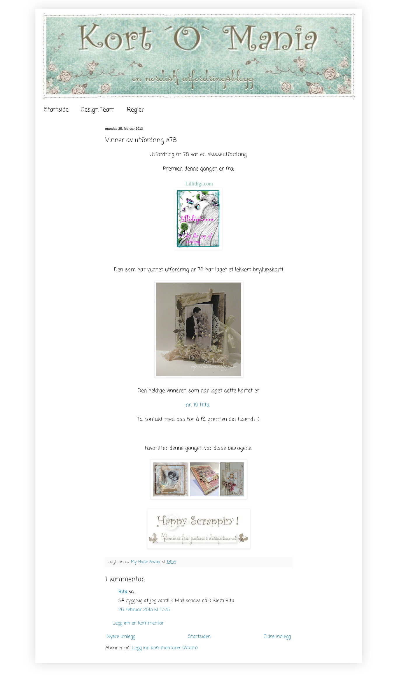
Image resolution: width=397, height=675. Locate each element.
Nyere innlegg (121, 636)
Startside (56, 109)
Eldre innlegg (277, 636)
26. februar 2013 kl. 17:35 (144, 609)
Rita (122, 592)
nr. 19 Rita (198, 405)
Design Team (98, 109)
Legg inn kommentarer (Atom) (165, 648)
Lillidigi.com (199, 184)
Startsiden (199, 636)
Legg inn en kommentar (138, 623)
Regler (135, 109)
